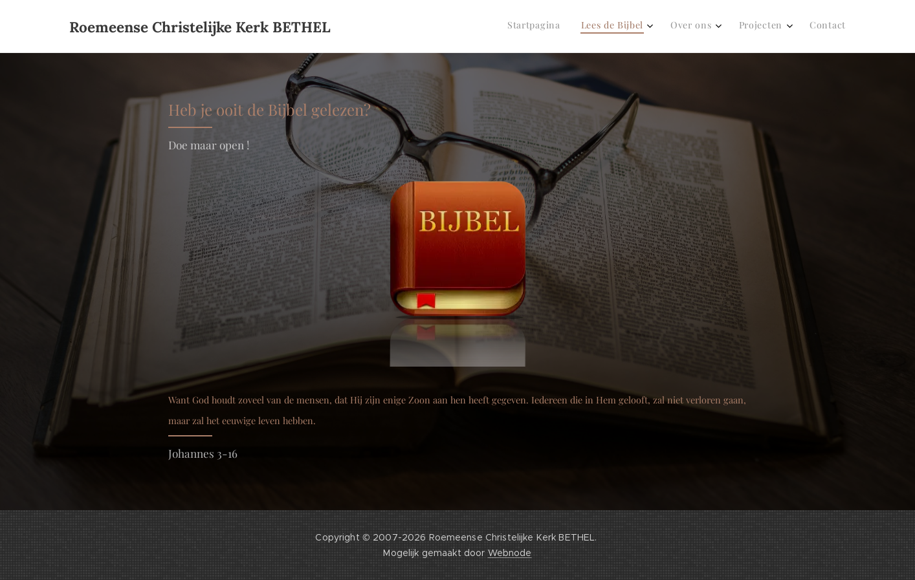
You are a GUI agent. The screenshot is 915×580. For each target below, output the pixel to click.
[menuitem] (747, 26)
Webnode (510, 553)
